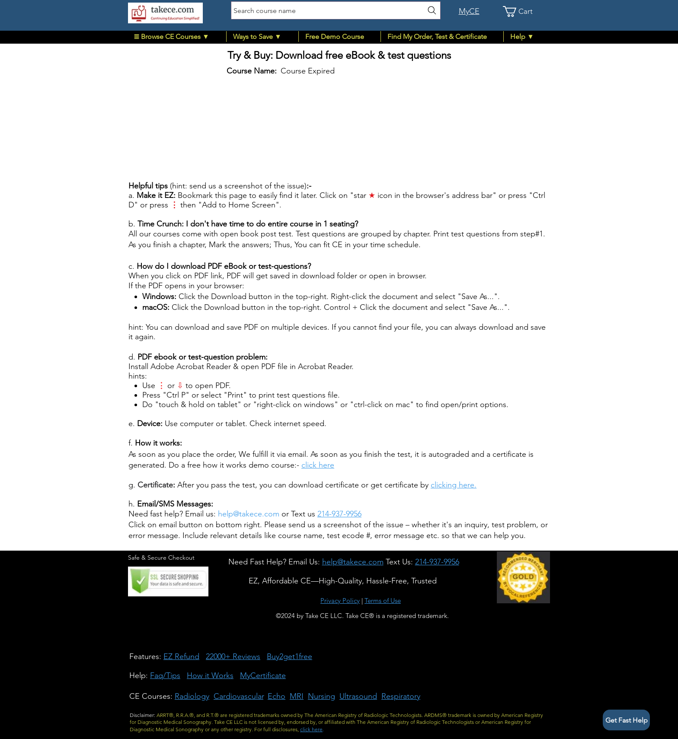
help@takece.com (248, 514)
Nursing (321, 696)
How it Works (210, 675)
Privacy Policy (340, 600)
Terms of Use (383, 600)
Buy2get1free (289, 656)
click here (317, 465)
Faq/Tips (165, 675)
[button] (176, 36)
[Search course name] (336, 10)
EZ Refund (181, 656)
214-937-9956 (339, 514)
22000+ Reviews (233, 656)
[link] (523, 11)
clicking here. (454, 485)
